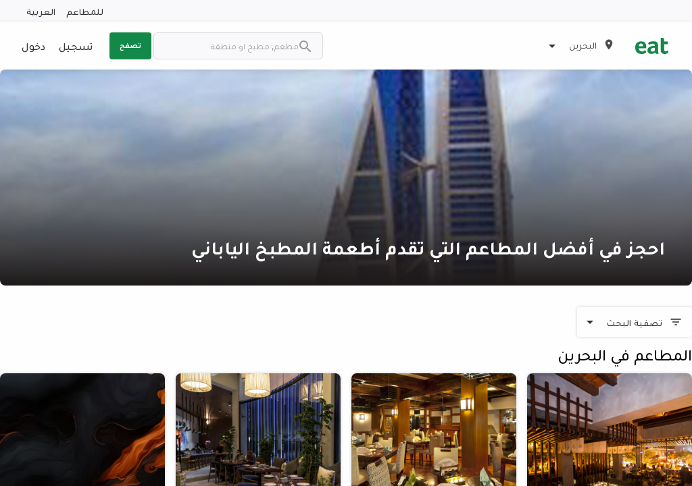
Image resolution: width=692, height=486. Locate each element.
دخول (33, 46)
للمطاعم (84, 11)
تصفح (130, 45)
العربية (40, 11)
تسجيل (76, 46)
